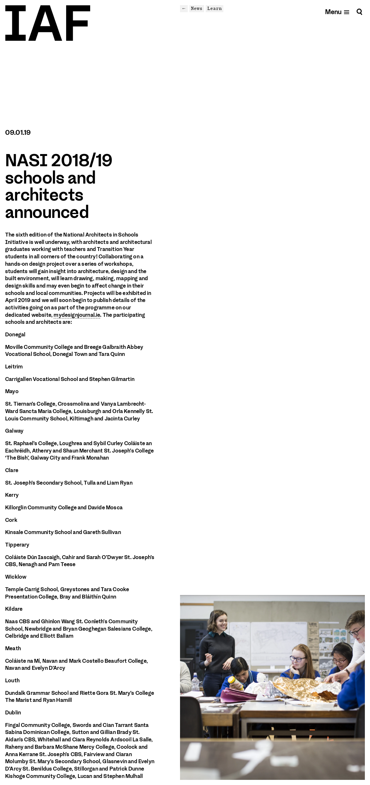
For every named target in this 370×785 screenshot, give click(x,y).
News (196, 8)
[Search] (359, 11)
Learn (214, 8)
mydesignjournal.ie (77, 315)
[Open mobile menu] (337, 11)
